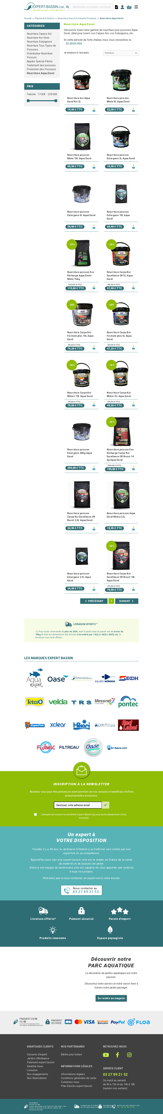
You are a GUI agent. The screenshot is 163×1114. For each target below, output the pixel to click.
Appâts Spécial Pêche (39, 61)
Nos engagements (37, 1074)
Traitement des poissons (41, 65)
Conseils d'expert (37, 1054)
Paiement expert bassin (40, 1062)
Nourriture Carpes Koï (39, 33)
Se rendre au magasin (111, 998)
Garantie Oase (35, 1066)
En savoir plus (74, 43)
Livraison (32, 1070)
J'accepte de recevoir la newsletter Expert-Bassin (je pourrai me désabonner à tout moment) (83, 816)
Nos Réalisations (37, 1078)
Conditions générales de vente (78, 1078)
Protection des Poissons (41, 69)
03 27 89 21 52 (128, 1107)
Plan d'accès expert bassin (76, 1086)
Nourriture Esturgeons (39, 41)
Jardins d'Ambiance (38, 1058)
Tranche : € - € (42, 94)
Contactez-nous (70, 1082)
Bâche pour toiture (71, 1054)
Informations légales (73, 1074)
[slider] (28, 100)
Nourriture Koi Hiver (38, 37)
